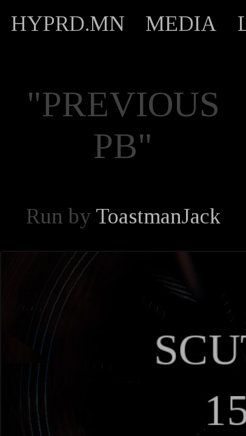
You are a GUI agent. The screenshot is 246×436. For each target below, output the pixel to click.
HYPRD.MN (68, 24)
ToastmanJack (158, 216)
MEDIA (181, 24)
